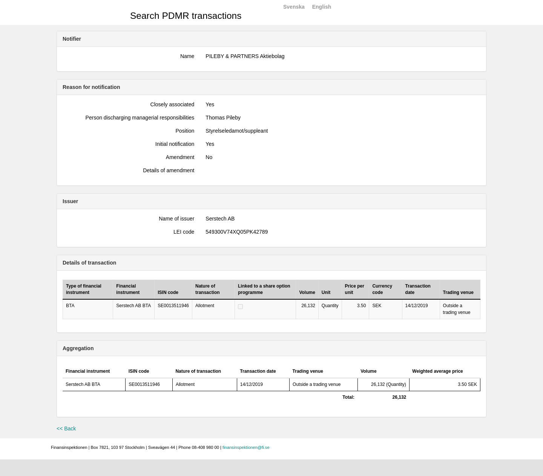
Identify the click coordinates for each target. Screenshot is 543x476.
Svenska (294, 7)
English (321, 7)
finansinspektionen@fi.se (246, 447)
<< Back (66, 428)
